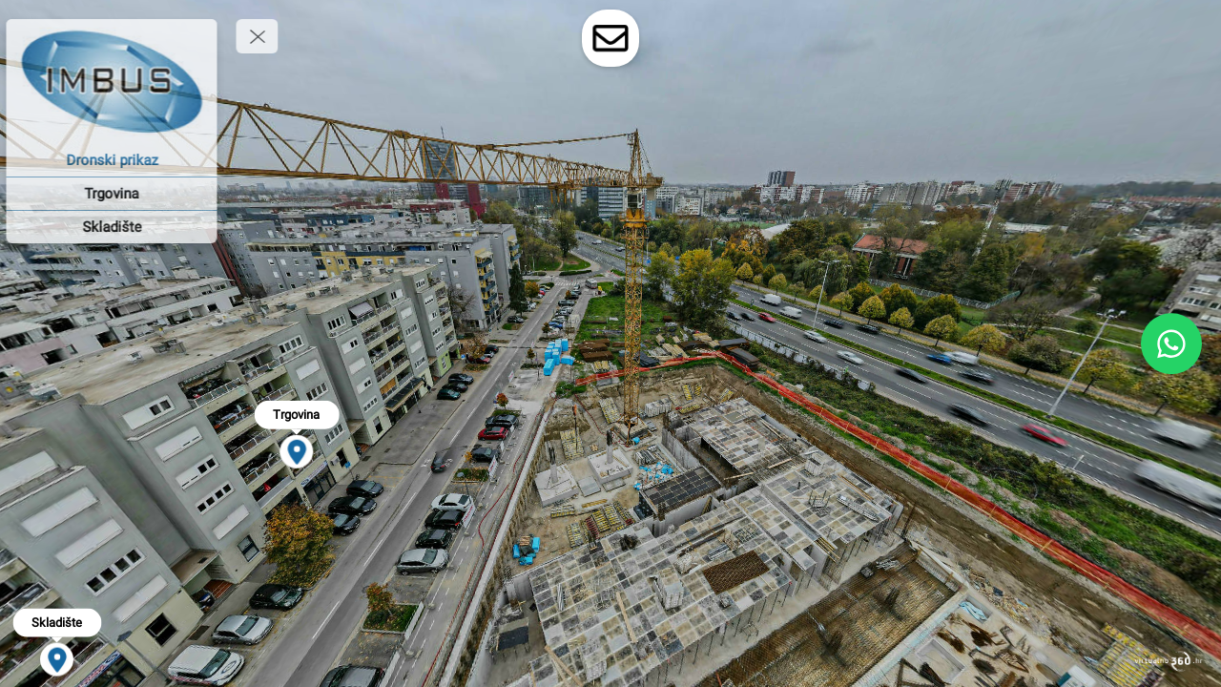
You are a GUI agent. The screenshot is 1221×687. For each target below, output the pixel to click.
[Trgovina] (124, 193)
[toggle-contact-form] (610, 38)
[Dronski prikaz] (124, 160)
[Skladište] (124, 227)
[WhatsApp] (1171, 343)
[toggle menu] (270, 36)
